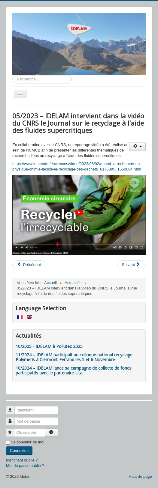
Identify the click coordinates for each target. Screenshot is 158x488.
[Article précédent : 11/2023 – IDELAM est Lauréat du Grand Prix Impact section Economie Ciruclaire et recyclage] (28, 264)
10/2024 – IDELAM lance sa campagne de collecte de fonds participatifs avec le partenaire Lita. (74, 370)
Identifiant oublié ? (22, 460)
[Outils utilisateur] (137, 146)
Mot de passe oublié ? (25, 465)
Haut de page (140, 476)
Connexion (19, 450)
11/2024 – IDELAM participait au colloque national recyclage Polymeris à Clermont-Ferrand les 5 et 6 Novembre (74, 357)
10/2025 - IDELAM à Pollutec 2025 (49, 346)
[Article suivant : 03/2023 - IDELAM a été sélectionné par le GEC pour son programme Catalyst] (131, 264)
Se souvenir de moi (27, 442)
